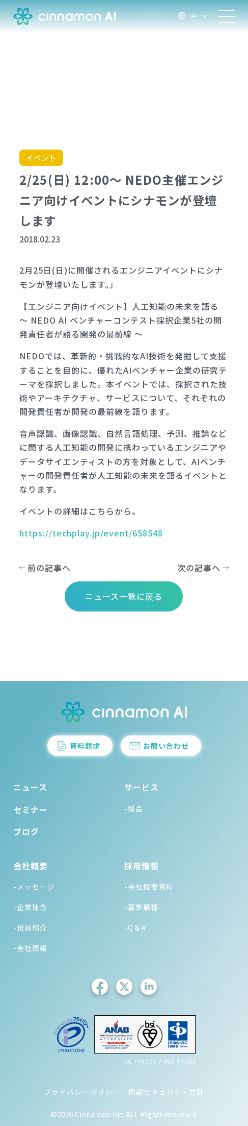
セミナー (30, 809)
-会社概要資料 (149, 887)
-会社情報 (30, 948)
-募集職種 (141, 907)
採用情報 (141, 866)
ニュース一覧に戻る (123, 596)
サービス (141, 787)
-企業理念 (30, 907)
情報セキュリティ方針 (166, 1092)
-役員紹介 (30, 927)
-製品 (133, 808)
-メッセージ (34, 887)
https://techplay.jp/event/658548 (91, 533)
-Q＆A (135, 927)
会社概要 (30, 866)
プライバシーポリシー (82, 1092)
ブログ (26, 831)
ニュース (30, 787)
